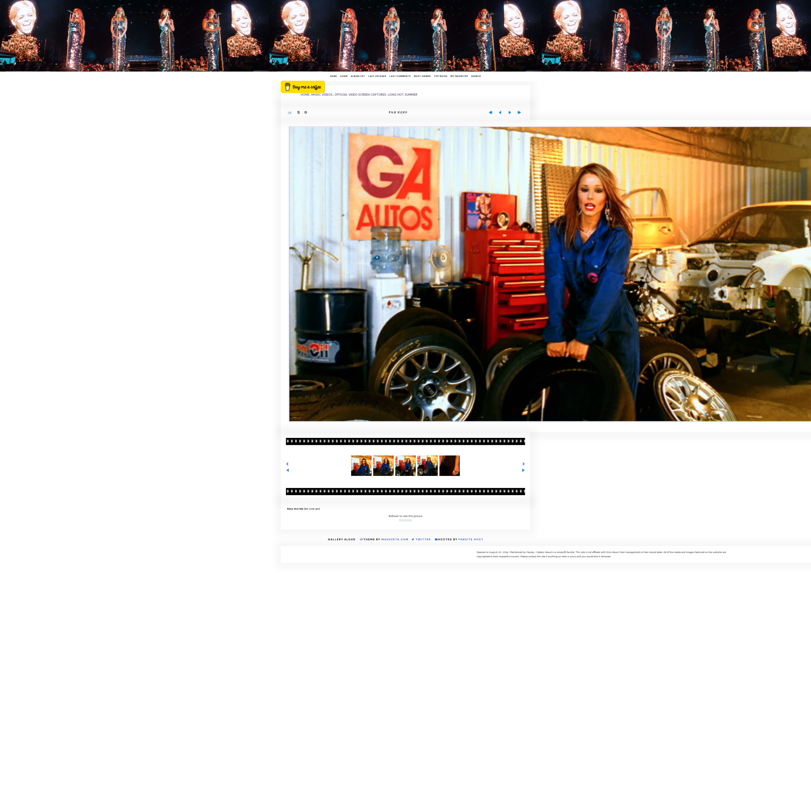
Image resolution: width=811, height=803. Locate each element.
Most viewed (422, 76)
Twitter (423, 564)
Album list (358, 76)
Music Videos (322, 95)
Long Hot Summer (402, 95)
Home (333, 76)
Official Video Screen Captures (360, 95)
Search (476, 76)
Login (344, 76)
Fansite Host (470, 564)
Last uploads (377, 76)
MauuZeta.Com (395, 564)
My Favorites (459, 76)
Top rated (440, 76)
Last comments (400, 76)
